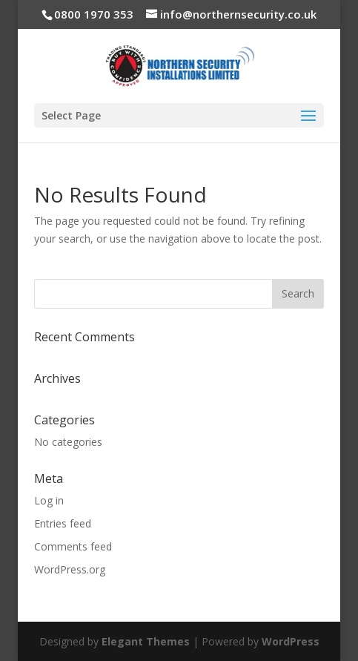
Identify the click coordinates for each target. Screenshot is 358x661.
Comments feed (73, 546)
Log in (49, 500)
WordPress (290, 641)
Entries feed (62, 523)
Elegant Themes (146, 641)
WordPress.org (69, 569)
